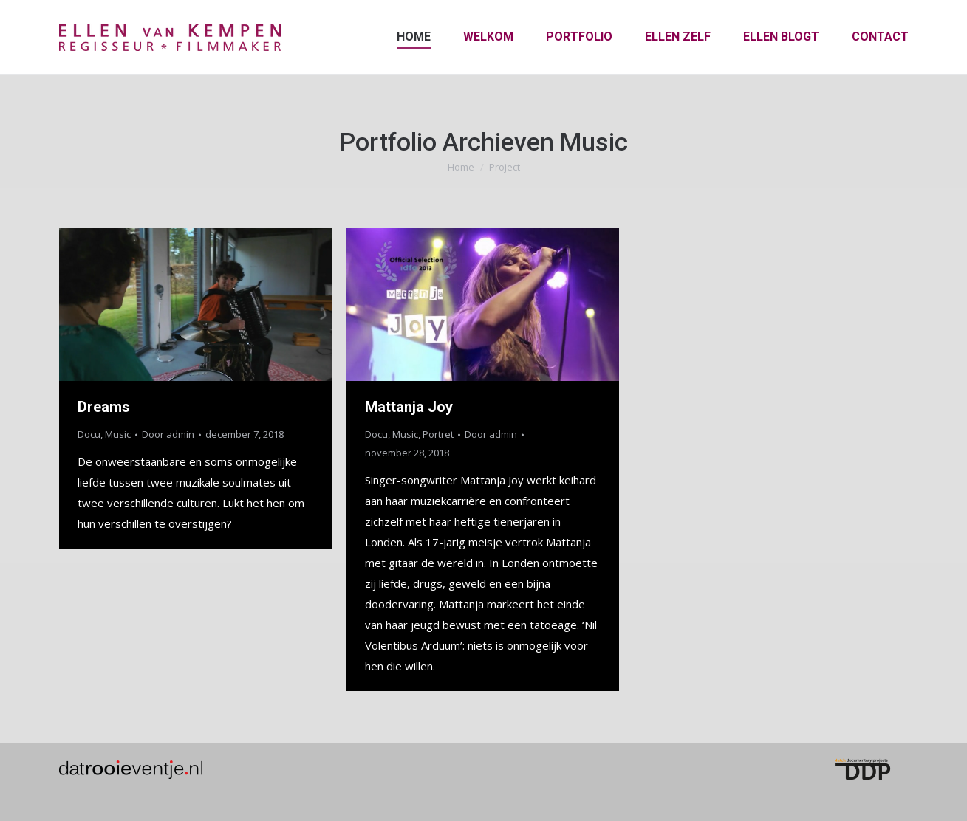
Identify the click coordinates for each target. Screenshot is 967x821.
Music (118, 434)
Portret (438, 434)
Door (168, 434)
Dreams (104, 407)
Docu (89, 434)
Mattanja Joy (409, 407)
